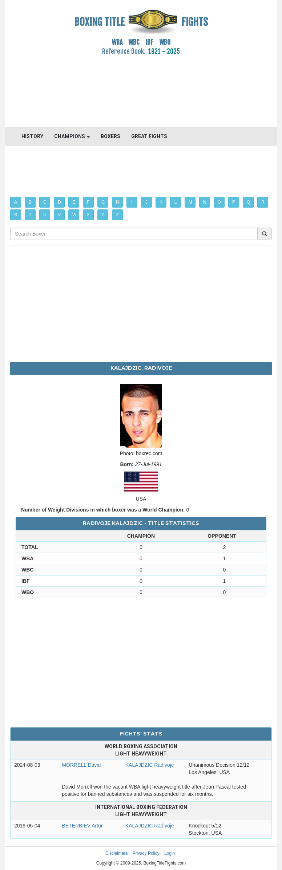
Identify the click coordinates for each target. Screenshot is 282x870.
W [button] (74, 214)
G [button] (103, 202)
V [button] (59, 214)
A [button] (15, 202)
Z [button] (117, 214)
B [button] (30, 202)
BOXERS (110, 136)
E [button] (73, 202)
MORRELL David (81, 765)
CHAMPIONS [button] (72, 136)
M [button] (190, 202)
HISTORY (32, 136)
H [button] (117, 202)
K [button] (161, 202)
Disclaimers (116, 853)
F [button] (88, 202)
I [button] (131, 202)
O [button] (219, 202)
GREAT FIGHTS (149, 136)
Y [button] (102, 214)
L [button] (175, 202)
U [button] (45, 214)
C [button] (45, 202)
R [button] (263, 202)
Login (169, 853)
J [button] (146, 202)
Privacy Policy (146, 853)
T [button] (30, 214)
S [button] (15, 214)
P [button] (233, 202)
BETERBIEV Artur (82, 826)
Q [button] (248, 202)
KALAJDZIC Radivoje (149, 765)
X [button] (88, 214)
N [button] (204, 202)
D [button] (59, 202)
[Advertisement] (141, 87)
